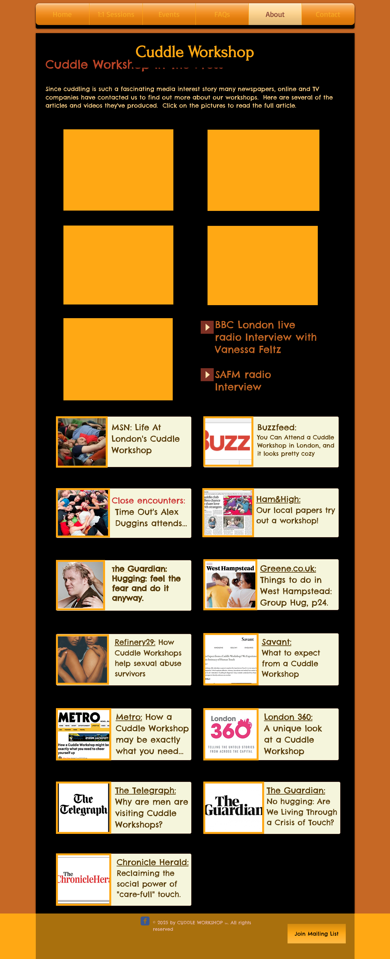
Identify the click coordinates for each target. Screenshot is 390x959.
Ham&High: (278, 499)
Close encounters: (148, 500)
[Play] (207, 327)
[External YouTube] (118, 170)
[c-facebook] (145, 921)
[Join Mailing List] (317, 933)
